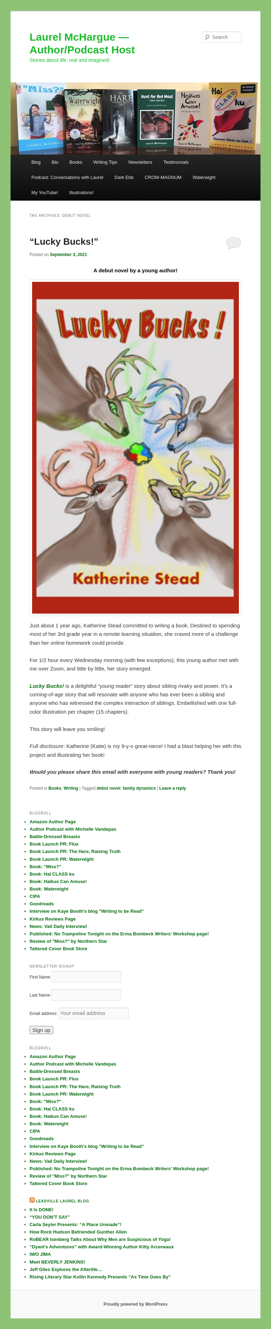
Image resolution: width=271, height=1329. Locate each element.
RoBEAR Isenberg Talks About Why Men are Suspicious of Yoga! (100, 1239)
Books (76, 162)
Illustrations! (81, 192)
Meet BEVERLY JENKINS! (57, 1262)
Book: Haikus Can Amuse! (58, 881)
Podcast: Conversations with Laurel (67, 177)
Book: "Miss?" (45, 866)
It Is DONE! (42, 1209)
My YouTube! (44, 192)
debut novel (108, 788)
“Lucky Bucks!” (64, 241)
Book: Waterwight (49, 889)
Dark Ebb (123, 177)
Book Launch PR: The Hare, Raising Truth (75, 851)
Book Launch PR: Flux (54, 844)
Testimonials (176, 162)
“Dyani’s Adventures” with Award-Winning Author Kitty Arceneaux (102, 1246)
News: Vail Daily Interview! (58, 926)
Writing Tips (105, 162)
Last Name (40, 995)
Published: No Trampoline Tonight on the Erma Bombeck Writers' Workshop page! (119, 933)
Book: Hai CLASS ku (52, 874)
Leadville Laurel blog (62, 1201)
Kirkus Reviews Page (53, 919)
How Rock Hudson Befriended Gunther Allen (78, 1232)
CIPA (35, 896)
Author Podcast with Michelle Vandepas (73, 829)
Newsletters (140, 162)
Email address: (44, 1013)
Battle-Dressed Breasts (55, 836)
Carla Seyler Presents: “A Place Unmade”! (75, 1224)
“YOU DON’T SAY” (50, 1217)
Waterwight (204, 177)
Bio (55, 162)
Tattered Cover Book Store (59, 948)
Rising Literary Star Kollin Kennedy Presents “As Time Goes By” (100, 1276)
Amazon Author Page (53, 821)
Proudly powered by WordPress (135, 1304)
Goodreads (42, 903)
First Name (40, 977)
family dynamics (139, 788)
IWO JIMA (40, 1254)
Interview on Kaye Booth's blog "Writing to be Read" (87, 911)
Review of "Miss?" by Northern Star (68, 941)
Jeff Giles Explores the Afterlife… (66, 1269)
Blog (36, 162)
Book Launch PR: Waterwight (62, 859)
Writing (71, 788)
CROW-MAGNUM (163, 177)
